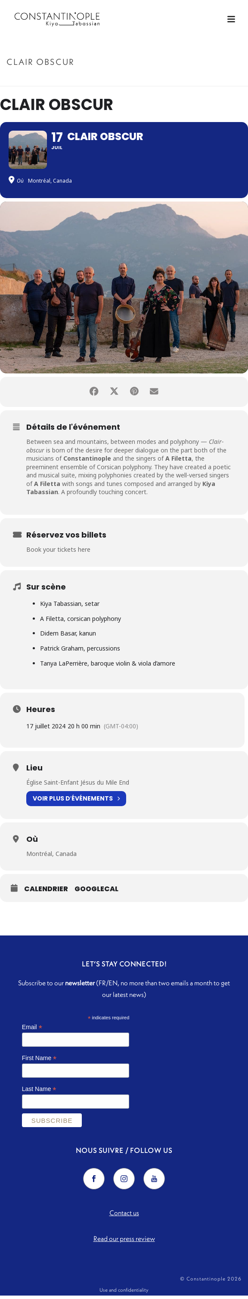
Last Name (39, 1092)
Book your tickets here (58, 553)
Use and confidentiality (124, 1293)
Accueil (104, 80)
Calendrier (46, 892)
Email (32, 1031)
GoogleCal (96, 892)
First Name (39, 1062)
